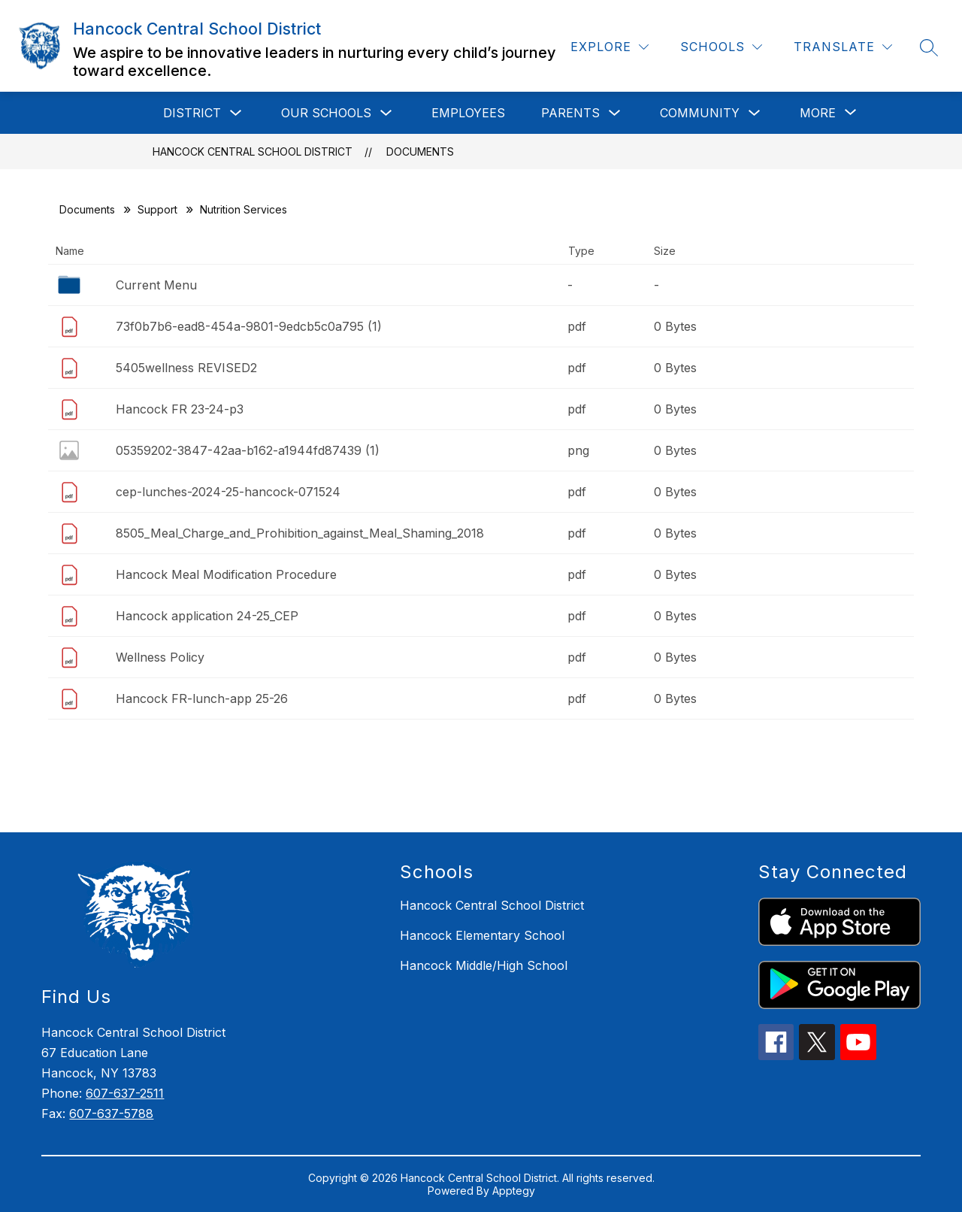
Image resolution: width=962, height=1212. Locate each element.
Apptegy (513, 1190)
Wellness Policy (160, 657)
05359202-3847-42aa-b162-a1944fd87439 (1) (248, 450)
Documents (420, 151)
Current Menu (156, 284)
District (192, 112)
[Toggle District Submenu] (236, 113)
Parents (570, 112)
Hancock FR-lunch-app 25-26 (202, 698)
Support (157, 209)
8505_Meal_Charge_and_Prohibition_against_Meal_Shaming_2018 (300, 533)
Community (700, 112)
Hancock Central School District (252, 151)
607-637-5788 (111, 1113)
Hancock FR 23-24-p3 (180, 409)
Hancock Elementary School (482, 935)
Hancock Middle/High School (483, 965)
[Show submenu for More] (818, 113)
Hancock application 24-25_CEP (207, 615)
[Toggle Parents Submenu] (615, 113)
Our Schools (326, 112)
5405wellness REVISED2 (186, 367)
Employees (468, 112)
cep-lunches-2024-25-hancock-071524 (228, 491)
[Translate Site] (843, 47)
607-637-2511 (125, 1093)
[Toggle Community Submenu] (755, 113)
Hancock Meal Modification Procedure (226, 574)
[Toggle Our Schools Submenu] (386, 113)
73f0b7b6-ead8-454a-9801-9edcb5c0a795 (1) (249, 326)
